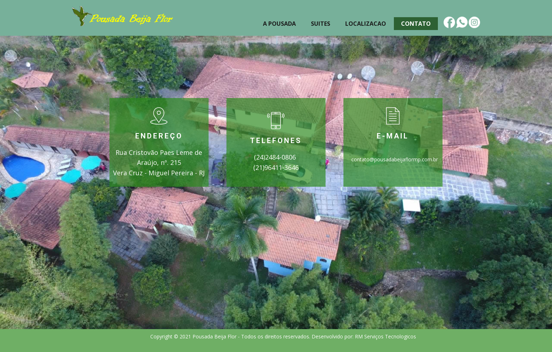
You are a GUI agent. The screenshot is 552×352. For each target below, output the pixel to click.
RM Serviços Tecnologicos (386, 336)
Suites (320, 24)
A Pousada (279, 24)
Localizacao (365, 24)
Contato (416, 24)
